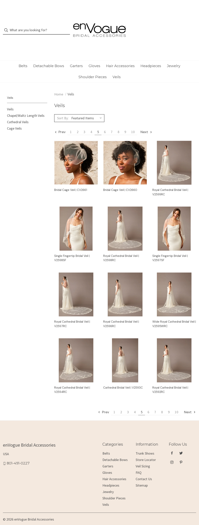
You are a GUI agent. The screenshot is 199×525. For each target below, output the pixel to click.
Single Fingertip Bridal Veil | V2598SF (72, 250)
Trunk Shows (145, 446)
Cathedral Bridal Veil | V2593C (123, 380)
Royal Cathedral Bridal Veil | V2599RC (170, 185)
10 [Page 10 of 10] (133, 124)
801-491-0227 (18, 456)
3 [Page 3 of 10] (84, 124)
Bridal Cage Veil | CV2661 (70, 183)
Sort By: (63, 110)
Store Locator (146, 452)
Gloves (94, 58)
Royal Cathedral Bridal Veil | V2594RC (72, 382)
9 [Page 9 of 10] (125, 124)
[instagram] (172, 455)
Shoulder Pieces (93, 70)
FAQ (138, 465)
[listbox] (87, 110)
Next (146, 124)
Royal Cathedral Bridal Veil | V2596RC (121, 316)
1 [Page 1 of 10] (71, 124)
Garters (76, 58)
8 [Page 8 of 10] (118, 124)
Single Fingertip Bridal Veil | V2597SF (170, 250)
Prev (60, 124)
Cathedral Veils (18, 115)
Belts (23, 58)
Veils (117, 70)
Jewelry (173, 58)
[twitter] (181, 445)
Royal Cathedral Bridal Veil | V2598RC (121, 250)
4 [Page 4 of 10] (91, 124)
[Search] (7, 26)
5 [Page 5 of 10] (98, 124)
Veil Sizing (143, 459)
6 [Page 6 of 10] (105, 124)
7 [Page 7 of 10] (112, 124)
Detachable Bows (48, 58)
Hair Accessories (120, 58)
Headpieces (151, 58)
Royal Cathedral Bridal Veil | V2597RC (72, 316)
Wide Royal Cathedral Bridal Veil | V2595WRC (174, 316)
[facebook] (172, 445)
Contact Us (144, 471)
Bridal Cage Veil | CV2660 (120, 183)
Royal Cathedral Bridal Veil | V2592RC (170, 382)
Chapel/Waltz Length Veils (26, 108)
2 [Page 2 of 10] (78, 124)
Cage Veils (14, 121)
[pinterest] (181, 455)
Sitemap (142, 478)
